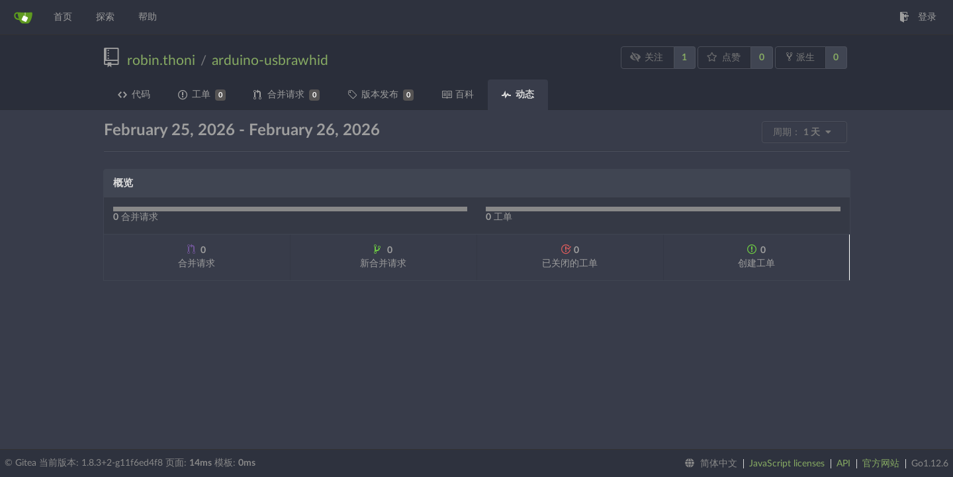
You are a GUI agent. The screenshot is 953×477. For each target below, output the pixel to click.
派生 (800, 57)
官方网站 (880, 463)
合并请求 (286, 95)
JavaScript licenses (787, 463)
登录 (917, 17)
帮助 (147, 17)
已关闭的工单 (570, 256)
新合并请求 (383, 256)
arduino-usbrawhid (270, 61)
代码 (134, 94)
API (843, 463)
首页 (63, 17)
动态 (518, 94)
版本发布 (380, 95)
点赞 (724, 57)
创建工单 (756, 256)
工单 (202, 95)
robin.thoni (161, 61)
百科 (457, 94)
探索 (105, 17)
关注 (646, 57)
